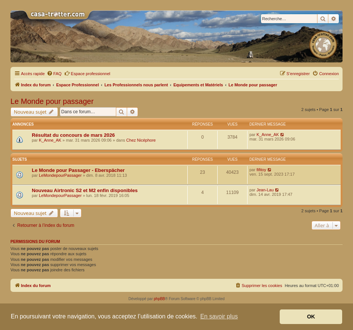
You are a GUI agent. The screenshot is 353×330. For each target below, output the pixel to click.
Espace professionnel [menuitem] (87, 73)
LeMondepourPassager (60, 175)
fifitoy (261, 169)
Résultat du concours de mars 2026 (73, 135)
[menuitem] (54, 73)
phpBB (159, 299)
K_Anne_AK (50, 140)
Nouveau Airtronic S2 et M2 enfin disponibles (85, 190)
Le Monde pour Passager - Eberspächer (78, 170)
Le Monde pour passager (51, 101)
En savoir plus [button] (219, 316)
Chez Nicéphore (141, 140)
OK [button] (311, 317)
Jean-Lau (265, 190)
